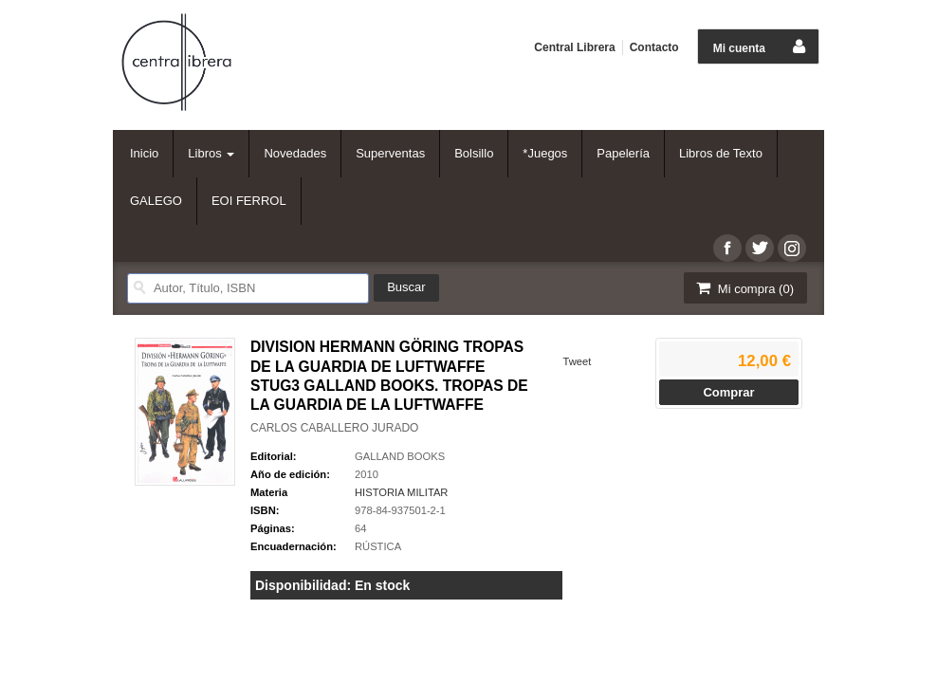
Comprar (728, 392)
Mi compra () (743, 288)
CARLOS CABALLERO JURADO (334, 427)
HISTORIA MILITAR (401, 492)
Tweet (576, 361)
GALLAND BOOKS (400, 456)
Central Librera (574, 47)
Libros (211, 153)
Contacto (654, 47)
